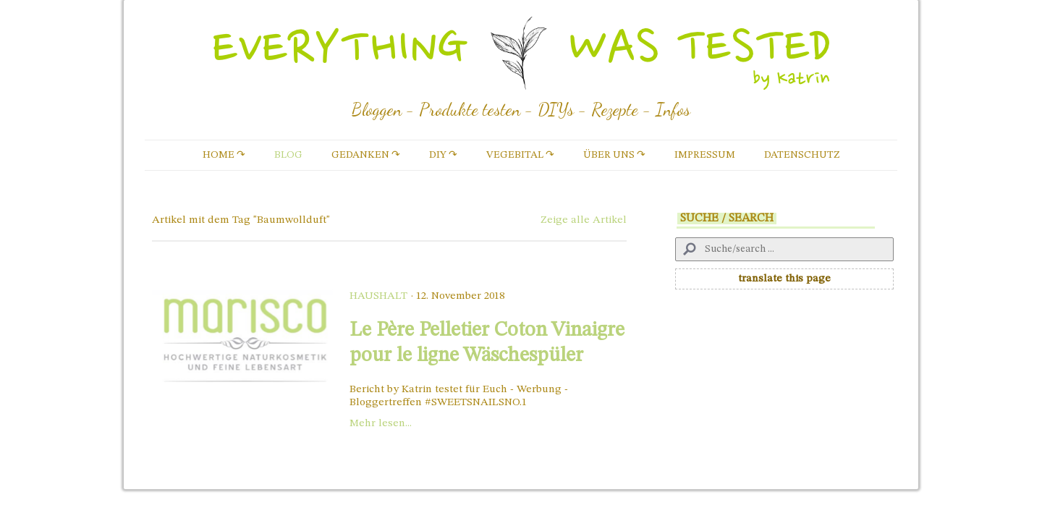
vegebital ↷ (520, 155)
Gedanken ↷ (365, 155)
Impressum (704, 155)
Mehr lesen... (381, 423)
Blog (288, 155)
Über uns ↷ (614, 155)
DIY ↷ (443, 155)
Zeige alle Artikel (584, 220)
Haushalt (378, 296)
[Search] (784, 249)
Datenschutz (802, 155)
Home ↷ (224, 155)
